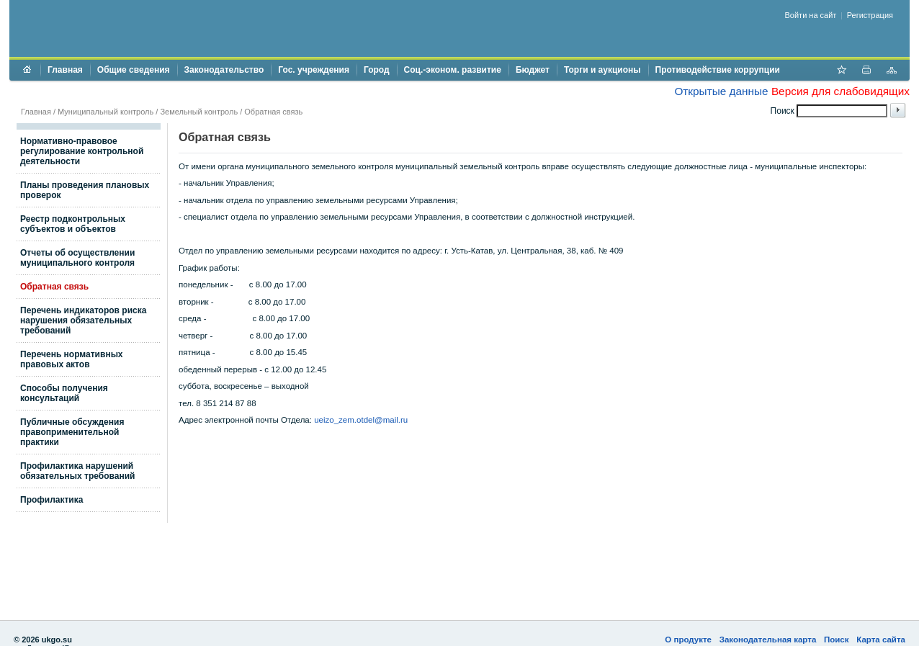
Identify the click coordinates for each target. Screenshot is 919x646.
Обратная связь (273, 111)
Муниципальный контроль (105, 111)
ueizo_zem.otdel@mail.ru (361, 420)
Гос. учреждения (313, 70)
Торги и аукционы (602, 70)
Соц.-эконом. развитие (452, 70)
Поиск (836, 639)
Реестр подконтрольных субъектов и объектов (72, 224)
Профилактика (51, 500)
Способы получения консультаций (64, 393)
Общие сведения (133, 70)
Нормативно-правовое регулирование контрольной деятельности (81, 151)
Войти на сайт (811, 15)
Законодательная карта (768, 639)
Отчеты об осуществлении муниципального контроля (77, 258)
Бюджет (533, 70)
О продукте (688, 639)
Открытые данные (721, 91)
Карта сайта (880, 639)
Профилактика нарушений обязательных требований (77, 471)
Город (377, 70)
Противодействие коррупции (717, 70)
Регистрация (870, 15)
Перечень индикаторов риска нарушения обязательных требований (83, 320)
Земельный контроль (199, 111)
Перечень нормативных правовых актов (71, 359)
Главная (65, 70)
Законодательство (224, 70)
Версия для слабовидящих (840, 91)
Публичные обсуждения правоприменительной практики (72, 432)
